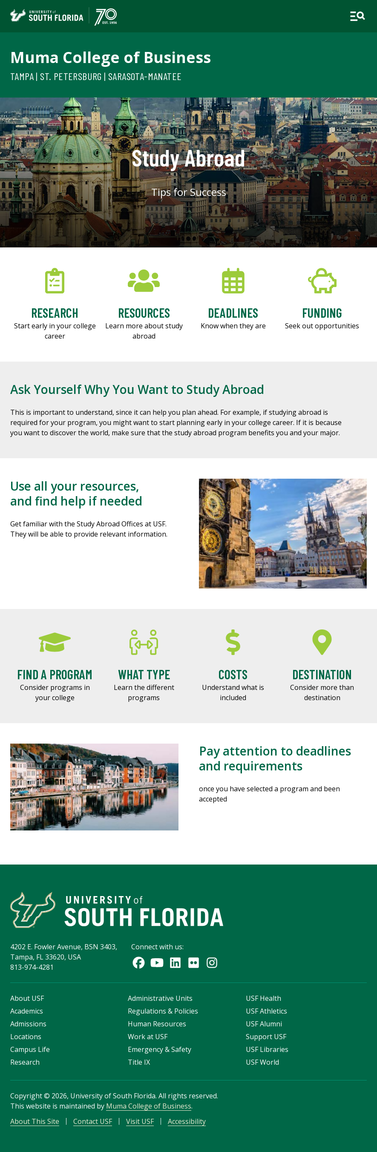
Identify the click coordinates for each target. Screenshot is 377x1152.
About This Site (34, 1121)
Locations (25, 1036)
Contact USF (92, 1121)
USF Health (263, 998)
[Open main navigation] (357, 16)
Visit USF (140, 1121)
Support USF (266, 1036)
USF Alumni (264, 1023)
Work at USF (147, 1036)
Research (25, 1062)
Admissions (28, 1023)
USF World (262, 1062)
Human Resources (157, 1023)
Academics (26, 1011)
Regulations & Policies (163, 1011)
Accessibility (187, 1121)
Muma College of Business (110, 57)
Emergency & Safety (159, 1049)
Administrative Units (160, 998)
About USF (27, 998)
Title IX (139, 1062)
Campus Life (30, 1049)
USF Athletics (266, 1011)
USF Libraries (267, 1049)
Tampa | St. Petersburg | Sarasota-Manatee (95, 76)
